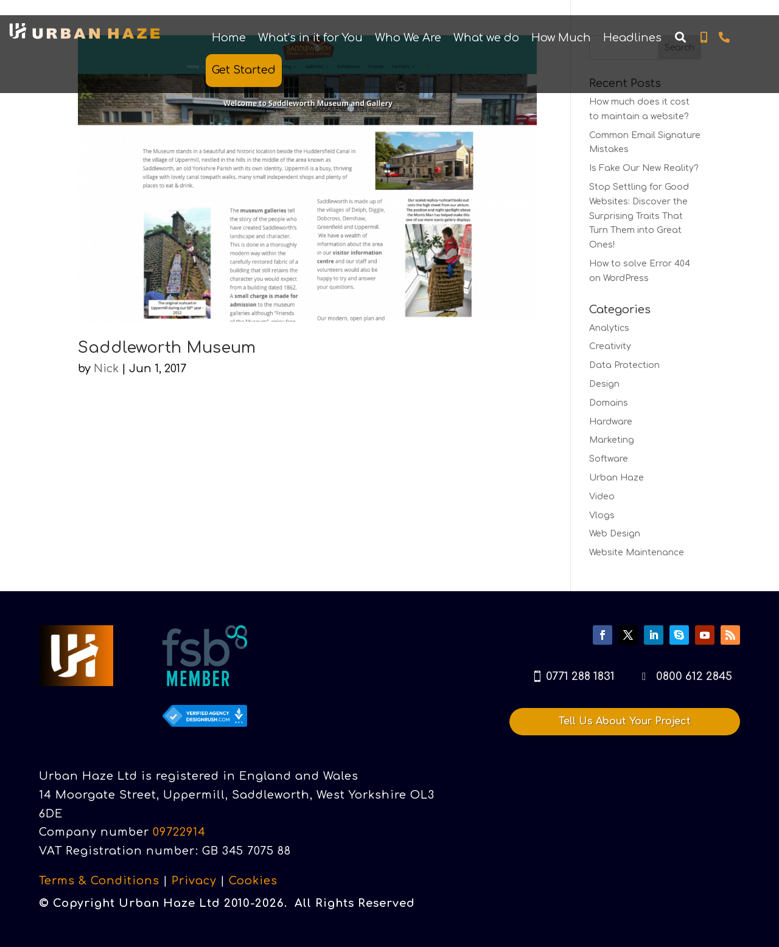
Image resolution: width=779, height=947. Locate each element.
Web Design (614, 533)
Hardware (610, 421)
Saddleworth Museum (167, 347)
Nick (106, 368)
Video (602, 496)
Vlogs (602, 515)
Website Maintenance (636, 552)
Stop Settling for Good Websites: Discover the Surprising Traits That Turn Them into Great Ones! (639, 215)
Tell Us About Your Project (625, 721)
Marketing (611, 440)
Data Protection (624, 365)
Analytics (609, 328)
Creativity (610, 346)
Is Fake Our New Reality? (644, 168)
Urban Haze (616, 477)
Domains (608, 403)
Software (608, 458)
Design (604, 384)
